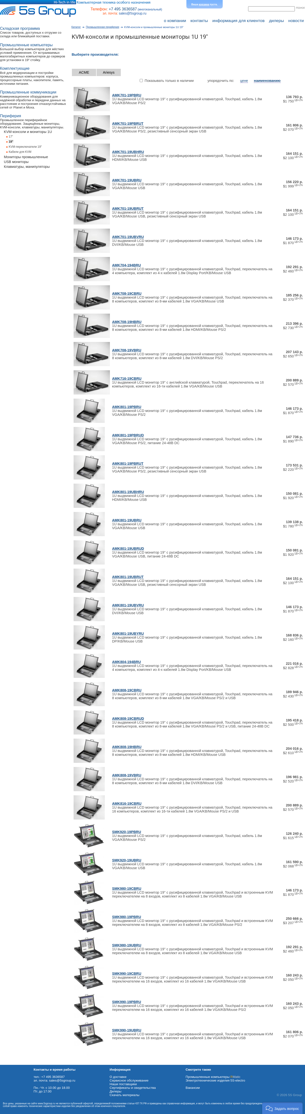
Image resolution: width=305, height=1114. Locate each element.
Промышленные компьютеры (213, 1077)
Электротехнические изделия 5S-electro (215, 1080)
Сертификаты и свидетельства (133, 1088)
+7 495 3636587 (123, 9)
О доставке (118, 1077)
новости (296, 20)
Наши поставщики (123, 1084)
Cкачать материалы (124, 1095)
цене (244, 81)
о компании (175, 20)
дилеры (276, 20)
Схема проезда (11, 1063)
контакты (199, 20)
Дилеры (116, 1091)
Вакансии (193, 1088)
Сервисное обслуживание (129, 1080)
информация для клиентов (238, 20)
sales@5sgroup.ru (132, 13)
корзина (204, 4)
